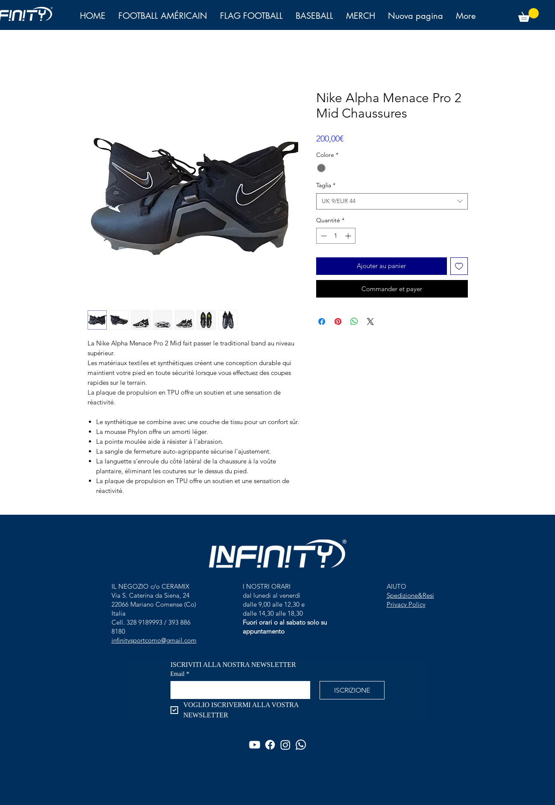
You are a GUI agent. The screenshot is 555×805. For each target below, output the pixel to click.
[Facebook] (270, 744)
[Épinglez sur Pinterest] (338, 321)
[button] (528, 15)
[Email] (237, 689)
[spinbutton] (336, 235)
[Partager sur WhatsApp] (354, 321)
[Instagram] (285, 744)
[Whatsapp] (300, 744)
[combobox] (392, 201)
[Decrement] (322, 235)
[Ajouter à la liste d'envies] (459, 266)
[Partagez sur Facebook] (322, 321)
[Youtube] (254, 744)
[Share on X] (370, 321)
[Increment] (349, 235)
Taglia (325, 185)
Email (179, 674)
